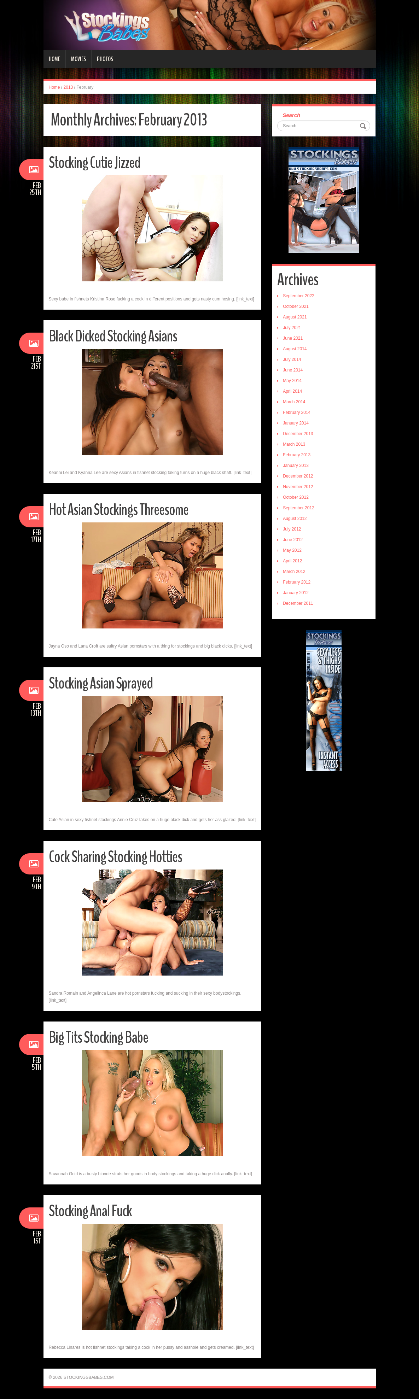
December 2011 (298, 603)
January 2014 (296, 423)
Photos (105, 59)
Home (54, 59)
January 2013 (296, 465)
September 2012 (298, 507)
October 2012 (296, 497)
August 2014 (295, 348)
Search (291, 115)
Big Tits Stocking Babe (98, 1037)
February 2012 (296, 582)
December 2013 (298, 433)
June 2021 (293, 338)
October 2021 (296, 306)
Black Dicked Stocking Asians (113, 336)
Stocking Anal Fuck (90, 1211)
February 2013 (296, 454)
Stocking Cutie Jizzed (94, 163)
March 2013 (294, 444)
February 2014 (296, 412)
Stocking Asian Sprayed (101, 683)
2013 (68, 87)
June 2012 (293, 539)
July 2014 (292, 359)
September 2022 (298, 295)
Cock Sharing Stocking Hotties (115, 857)
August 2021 (295, 317)
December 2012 (298, 476)
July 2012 (292, 529)
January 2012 (296, 592)
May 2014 (292, 380)
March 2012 (294, 571)
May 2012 (292, 550)
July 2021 (292, 327)
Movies (78, 59)
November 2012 (298, 486)
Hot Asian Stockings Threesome (118, 510)
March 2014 (294, 401)
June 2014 (293, 370)
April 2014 (292, 391)
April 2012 (292, 560)
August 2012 (295, 518)
